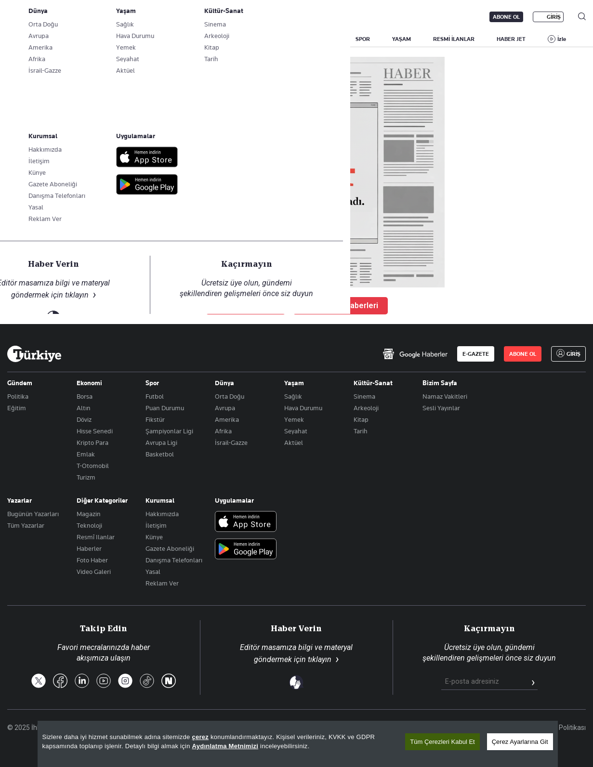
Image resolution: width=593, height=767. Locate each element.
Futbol (154, 396)
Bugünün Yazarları (33, 514)
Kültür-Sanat (373, 383)
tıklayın (319, 659)
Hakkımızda (162, 514)
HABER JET (511, 39)
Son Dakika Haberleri (340, 305)
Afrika (223, 431)
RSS (377, 727)
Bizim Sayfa (439, 383)
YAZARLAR (83, 39)
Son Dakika (294, 727)
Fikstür (155, 419)
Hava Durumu (303, 408)
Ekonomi (89, 383)
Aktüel (293, 442)
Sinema (364, 396)
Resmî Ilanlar (96, 537)
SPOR (363, 39)
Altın (84, 408)
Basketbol (159, 454)
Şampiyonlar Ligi (169, 431)
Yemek (294, 419)
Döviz (84, 419)
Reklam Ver (162, 583)
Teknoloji (89, 525)
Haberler (89, 548)
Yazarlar (19, 500)
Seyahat (295, 431)
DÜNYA (324, 39)
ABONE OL (506, 16)
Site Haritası (341, 727)
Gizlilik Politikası (503, 727)
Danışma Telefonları (173, 560)
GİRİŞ (554, 16)
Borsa (84, 396)
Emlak (86, 454)
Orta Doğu (229, 396)
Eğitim (16, 408)
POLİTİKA (233, 39)
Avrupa (225, 408)
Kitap (361, 419)
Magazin (89, 514)
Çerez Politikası (562, 727)
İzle (561, 39)
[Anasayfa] (34, 354)
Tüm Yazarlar (25, 525)
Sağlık (293, 396)
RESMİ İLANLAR (453, 39)
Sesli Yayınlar (441, 408)
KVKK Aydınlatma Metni (432, 727)
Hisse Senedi (95, 431)
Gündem (19, 383)
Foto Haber (92, 560)
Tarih (361, 431)
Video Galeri (94, 571)
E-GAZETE (475, 354)
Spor (152, 383)
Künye (154, 537)
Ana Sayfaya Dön (245, 305)
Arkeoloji (366, 408)
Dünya (224, 383)
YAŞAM (401, 39)
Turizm (86, 477)
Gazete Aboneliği (116, 16)
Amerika (227, 419)
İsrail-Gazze (231, 442)
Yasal (152, 571)
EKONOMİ (279, 39)
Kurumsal (159, 500)
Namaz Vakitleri (444, 396)
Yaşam (294, 383)
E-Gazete (56, 16)
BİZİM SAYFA (135, 39)
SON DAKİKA (30, 39)
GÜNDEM (186, 39)
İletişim (156, 525)
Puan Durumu (164, 408)
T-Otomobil (93, 465)
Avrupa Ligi (161, 442)
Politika (17, 396)
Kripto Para (92, 442)
